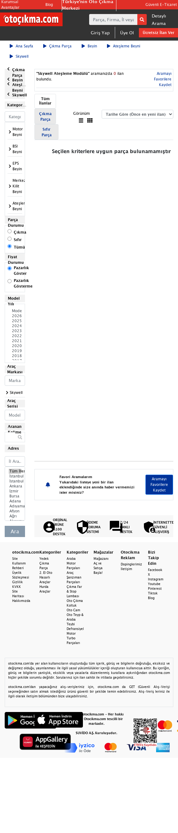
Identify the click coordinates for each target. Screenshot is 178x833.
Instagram (155, 579)
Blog (49, 4)
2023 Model (14, 330)
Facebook (155, 570)
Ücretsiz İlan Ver (158, 32)
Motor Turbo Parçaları (73, 638)
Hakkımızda (21, 601)
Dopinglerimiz (131, 564)
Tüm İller (15, 471)
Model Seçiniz (14, 310)
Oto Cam (73, 610)
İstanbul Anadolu (15, 481)
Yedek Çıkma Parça (44, 563)
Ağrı (15, 516)
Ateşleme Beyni (123, 46)
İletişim (126, 569)
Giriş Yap (100, 32)
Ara (15, 531)
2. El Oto (45, 572)
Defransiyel (75, 629)
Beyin (89, 46)
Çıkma (20, 232)
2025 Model (14, 320)
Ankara (15, 486)
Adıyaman (15, 506)
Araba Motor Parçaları (73, 563)
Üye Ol (127, 32)
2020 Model (14, 345)
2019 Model (14, 350)
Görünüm (81, 113)
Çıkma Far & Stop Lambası (74, 591)
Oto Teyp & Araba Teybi (75, 619)
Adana (15, 501)
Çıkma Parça (57, 46)
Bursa (15, 496)
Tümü (19, 247)
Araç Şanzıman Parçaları (74, 577)
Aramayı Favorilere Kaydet (162, 79)
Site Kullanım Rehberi (19, 563)
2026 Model (14, 315)
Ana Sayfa (21, 46)
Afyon (15, 511)
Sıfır (18, 239)
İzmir (15, 491)
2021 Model (14, 340)
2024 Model (14, 325)
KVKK (16, 586)
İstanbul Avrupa (15, 476)
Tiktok (153, 593)
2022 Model (14, 335)
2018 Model (14, 355)
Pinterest (155, 588)
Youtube (154, 584)
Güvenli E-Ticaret (161, 4)
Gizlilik (17, 582)
